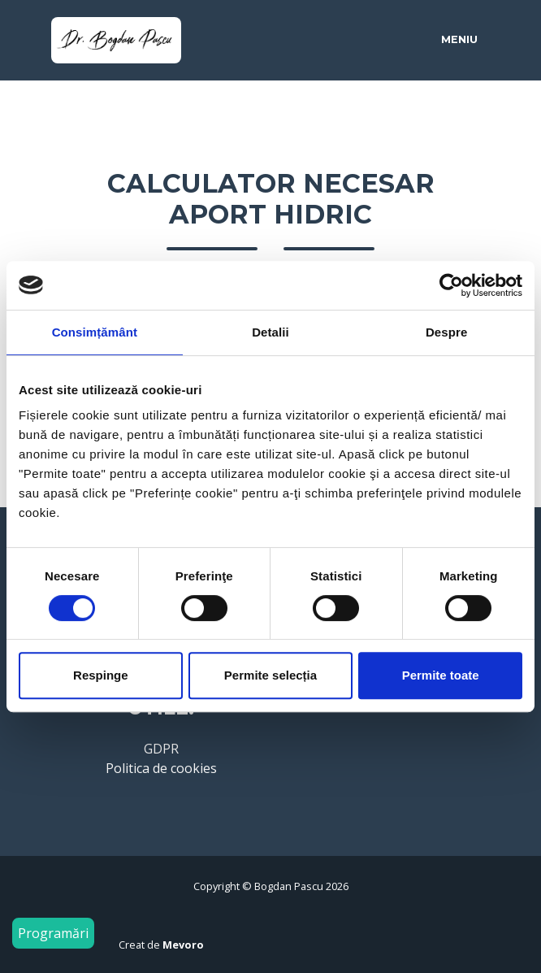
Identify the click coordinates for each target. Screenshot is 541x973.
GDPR (161, 749)
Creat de (161, 944)
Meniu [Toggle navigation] (459, 39)
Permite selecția (270, 675)
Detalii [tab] (270, 332)
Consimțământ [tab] (94, 332)
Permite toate (440, 675)
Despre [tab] (446, 332)
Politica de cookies (161, 768)
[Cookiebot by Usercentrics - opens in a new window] (451, 285)
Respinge (100, 675)
